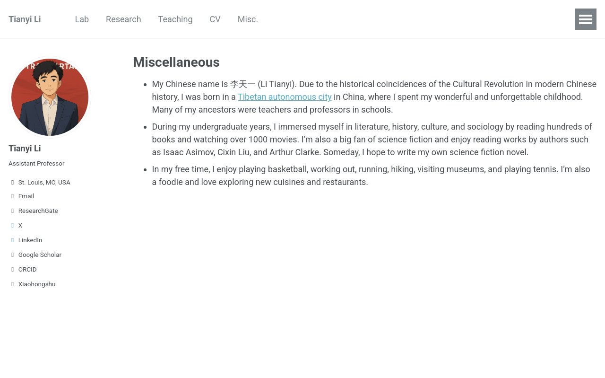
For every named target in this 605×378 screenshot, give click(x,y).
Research (123, 19)
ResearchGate (33, 210)
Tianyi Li (25, 19)
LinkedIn (25, 240)
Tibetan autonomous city (285, 97)
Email (21, 196)
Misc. (248, 19)
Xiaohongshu (32, 284)
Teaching (175, 19)
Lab (82, 19)
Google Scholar (35, 254)
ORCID (23, 269)
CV (215, 19)
